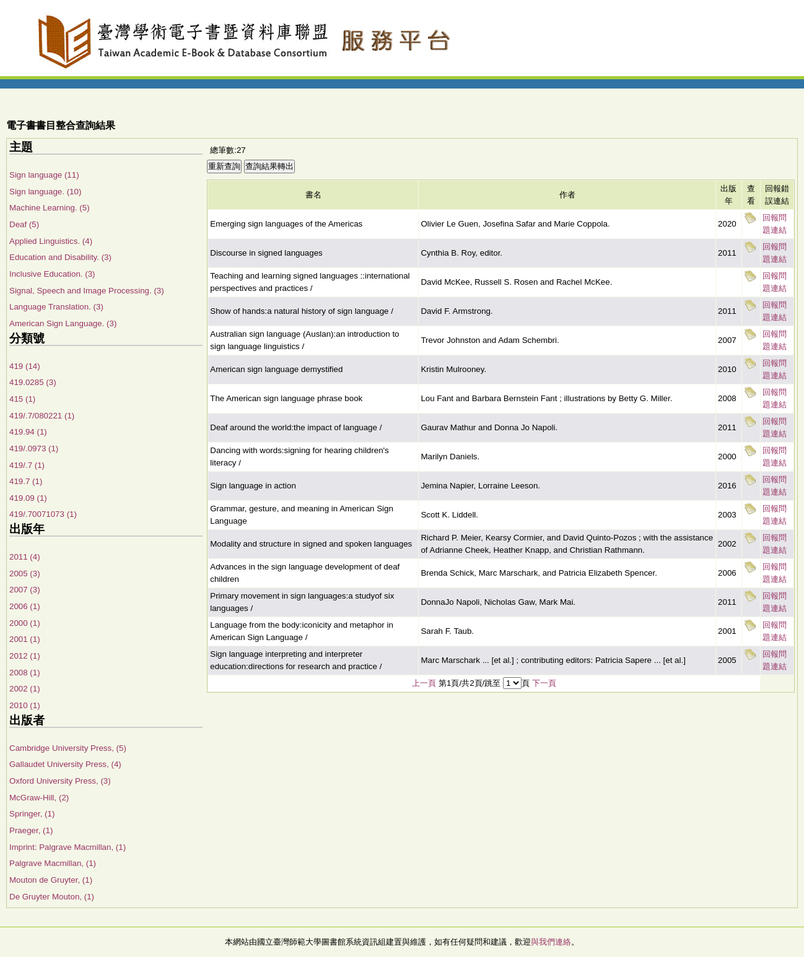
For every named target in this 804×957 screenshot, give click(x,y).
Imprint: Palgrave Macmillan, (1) (67, 847)
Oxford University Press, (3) (60, 781)
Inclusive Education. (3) (52, 274)
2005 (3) (24, 573)
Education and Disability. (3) (60, 257)
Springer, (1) (32, 813)
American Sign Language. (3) (62, 323)
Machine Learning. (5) (49, 207)
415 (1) (22, 399)
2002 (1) (24, 688)
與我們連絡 (551, 941)
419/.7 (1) (27, 465)
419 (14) (24, 366)
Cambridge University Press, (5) (67, 748)
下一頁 (544, 683)
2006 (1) (24, 606)
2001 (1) (24, 639)
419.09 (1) (28, 498)
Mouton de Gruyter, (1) (50, 880)
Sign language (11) (44, 175)
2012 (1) (24, 655)
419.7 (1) (25, 481)
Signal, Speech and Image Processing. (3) (86, 290)
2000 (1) (24, 623)
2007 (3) (24, 589)
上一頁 (424, 683)
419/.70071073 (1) (43, 514)
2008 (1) (24, 672)
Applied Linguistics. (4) (50, 241)
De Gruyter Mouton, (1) (51, 896)
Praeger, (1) (31, 830)
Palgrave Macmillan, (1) (52, 863)
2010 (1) (24, 705)
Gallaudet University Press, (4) (65, 764)
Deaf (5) (24, 224)
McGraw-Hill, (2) (39, 797)
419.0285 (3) (32, 382)
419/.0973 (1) (33, 448)
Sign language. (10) (45, 191)
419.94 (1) (28, 431)
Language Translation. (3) (56, 306)
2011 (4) (24, 556)
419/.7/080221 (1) (41, 415)
